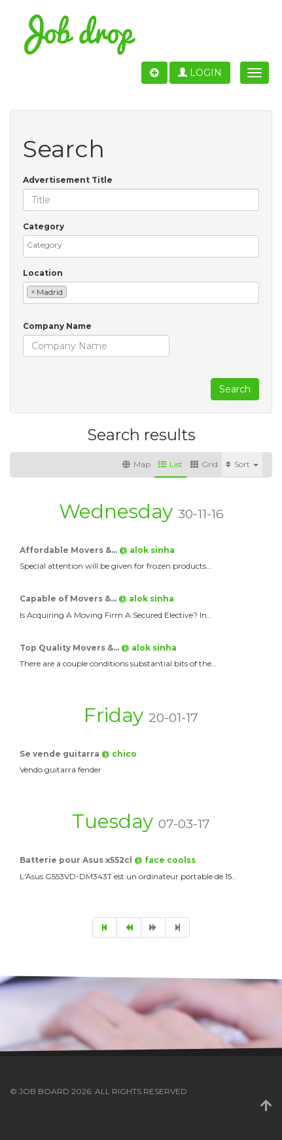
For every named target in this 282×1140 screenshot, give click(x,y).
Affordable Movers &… (69, 550)
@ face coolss (165, 860)
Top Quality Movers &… (70, 648)
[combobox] (141, 246)
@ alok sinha (147, 550)
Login (200, 73)
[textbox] (144, 244)
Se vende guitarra (60, 754)
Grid (204, 464)
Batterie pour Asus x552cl (77, 860)
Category (43, 226)
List (170, 464)
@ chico (119, 754)
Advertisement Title (68, 180)
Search (235, 389)
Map (136, 464)
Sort (242, 464)
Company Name (57, 326)
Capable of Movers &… (69, 598)
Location (43, 273)
